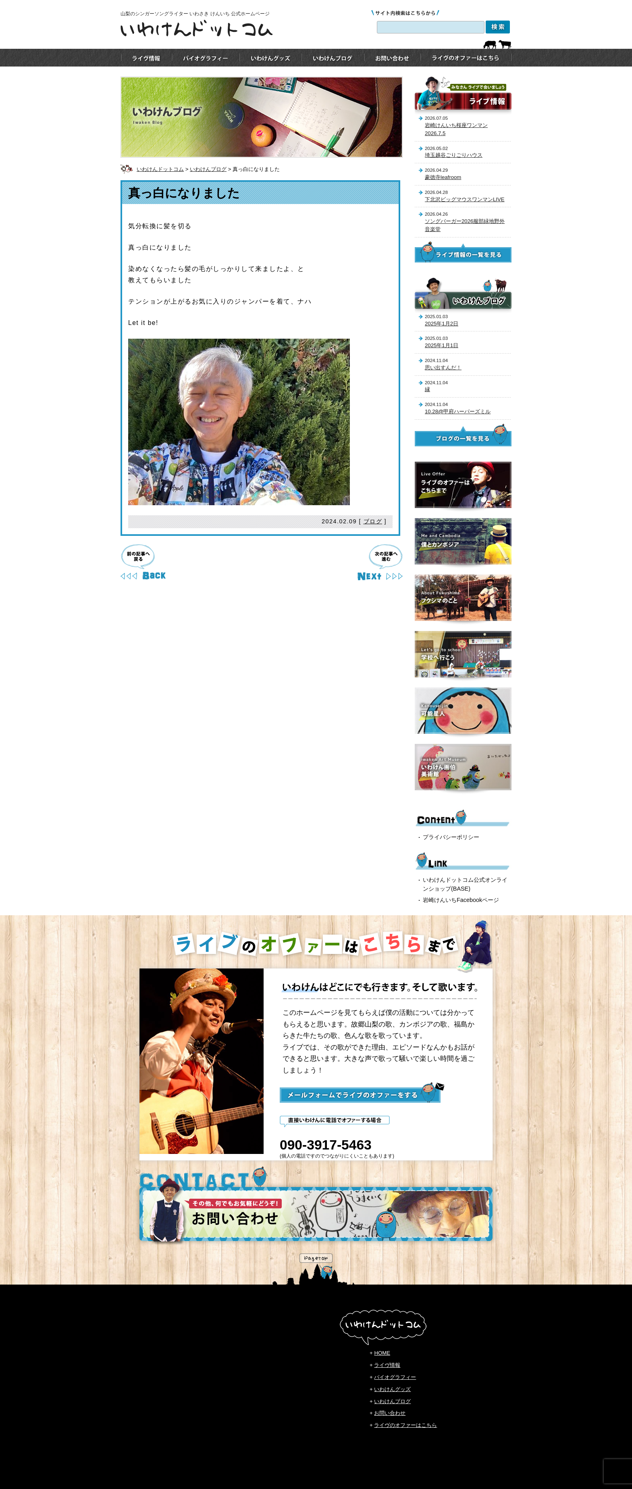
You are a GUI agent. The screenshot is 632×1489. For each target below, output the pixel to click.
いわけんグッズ (392, 1389)
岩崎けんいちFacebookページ (461, 900)
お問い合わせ (389, 1413)
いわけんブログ (208, 169)
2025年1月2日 (441, 324)
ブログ (373, 521)
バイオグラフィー (395, 1377)
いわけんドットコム (160, 169)
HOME (382, 1353)
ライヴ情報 (387, 1365)
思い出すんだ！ (443, 367)
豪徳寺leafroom (443, 177)
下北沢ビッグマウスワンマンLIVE (465, 199)
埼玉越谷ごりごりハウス (453, 155)
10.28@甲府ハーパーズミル (458, 411)
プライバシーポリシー (451, 837)
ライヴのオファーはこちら (405, 1425)
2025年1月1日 (441, 345)
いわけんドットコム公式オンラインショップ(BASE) (465, 884)
